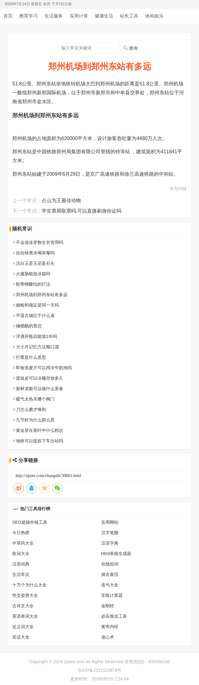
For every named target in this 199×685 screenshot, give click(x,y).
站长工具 (129, 15)
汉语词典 (20, 564)
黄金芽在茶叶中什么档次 (39, 430)
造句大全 (109, 584)
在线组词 (109, 564)
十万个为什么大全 (29, 584)
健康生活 (104, 15)
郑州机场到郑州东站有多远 (41, 294)
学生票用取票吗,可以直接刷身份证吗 (81, 210)
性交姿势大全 (25, 595)
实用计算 (79, 15)
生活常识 (20, 574)
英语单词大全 (25, 616)
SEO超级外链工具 (29, 522)
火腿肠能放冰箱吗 (33, 273)
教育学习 (28, 15)
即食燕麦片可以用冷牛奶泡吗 (44, 367)
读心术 (107, 637)
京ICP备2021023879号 (99, 670)
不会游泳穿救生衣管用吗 (39, 242)
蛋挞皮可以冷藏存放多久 (39, 378)
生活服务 (53, 15)
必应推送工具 (114, 616)
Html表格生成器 (116, 553)
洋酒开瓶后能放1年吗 (36, 336)
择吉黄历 (109, 574)
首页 (8, 15)
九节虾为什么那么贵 (35, 419)
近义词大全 (23, 626)
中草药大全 (23, 543)
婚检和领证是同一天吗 (37, 305)
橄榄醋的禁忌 (29, 325)
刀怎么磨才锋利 (31, 409)
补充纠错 (178, 188)
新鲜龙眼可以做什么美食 (39, 388)
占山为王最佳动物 (61, 200)
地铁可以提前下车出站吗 (39, 440)
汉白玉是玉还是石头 (35, 263)
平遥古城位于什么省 (35, 315)
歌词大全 (20, 553)
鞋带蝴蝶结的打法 (33, 284)
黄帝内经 (109, 626)
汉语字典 (109, 543)
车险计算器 (112, 595)
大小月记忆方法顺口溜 (37, 346)
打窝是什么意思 (31, 357)
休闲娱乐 (154, 15)
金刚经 (107, 605)
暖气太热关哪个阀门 (35, 399)
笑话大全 (20, 637)
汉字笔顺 (109, 532)
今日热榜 (20, 532)
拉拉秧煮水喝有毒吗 (35, 252)
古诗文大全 (23, 605)
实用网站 (109, 522)
